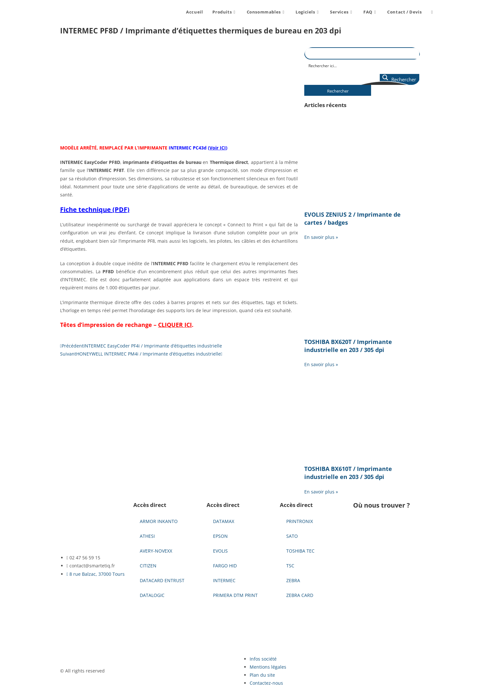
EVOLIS (220, 551)
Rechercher (338, 91)
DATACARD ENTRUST (162, 580)
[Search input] (362, 65)
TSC (290, 566)
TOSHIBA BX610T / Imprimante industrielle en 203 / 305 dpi (348, 473)
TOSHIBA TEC (300, 551)
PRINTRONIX (299, 521)
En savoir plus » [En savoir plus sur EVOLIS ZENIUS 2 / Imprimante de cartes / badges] (321, 237)
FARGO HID (225, 566)
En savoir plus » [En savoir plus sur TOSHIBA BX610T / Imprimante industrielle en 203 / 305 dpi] (321, 492)
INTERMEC (224, 580)
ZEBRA (293, 580)
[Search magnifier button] (399, 79)
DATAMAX (223, 521)
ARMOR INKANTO (159, 521)
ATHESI (147, 536)
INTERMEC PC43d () (198, 148)
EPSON (220, 536)
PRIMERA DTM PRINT (235, 595)
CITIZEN (148, 566)
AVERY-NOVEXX (156, 551)
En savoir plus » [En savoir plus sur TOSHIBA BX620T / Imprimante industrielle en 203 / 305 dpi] (321, 364)
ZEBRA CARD (299, 595)
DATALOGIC (152, 595)
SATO (292, 536)
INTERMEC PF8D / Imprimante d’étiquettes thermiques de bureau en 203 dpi (200, 30)
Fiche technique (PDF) (94, 209)
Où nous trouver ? (381, 505)
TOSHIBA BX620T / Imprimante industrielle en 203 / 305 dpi (348, 346)
